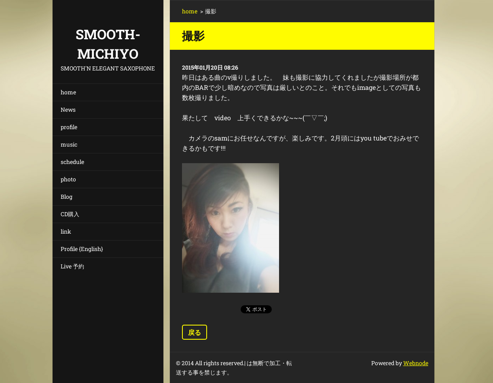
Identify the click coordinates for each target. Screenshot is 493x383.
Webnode (415, 363)
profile (69, 127)
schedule (72, 162)
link (66, 231)
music (69, 144)
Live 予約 (72, 266)
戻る (194, 332)
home (68, 92)
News (68, 109)
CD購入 (70, 214)
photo (68, 179)
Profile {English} (82, 249)
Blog (66, 196)
